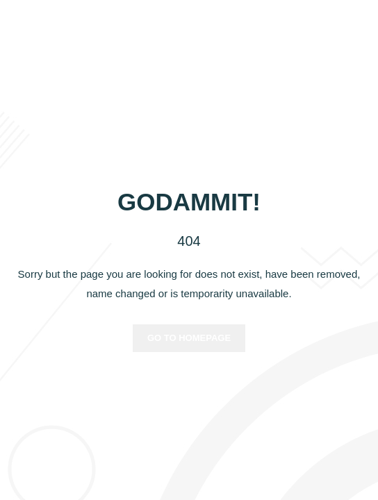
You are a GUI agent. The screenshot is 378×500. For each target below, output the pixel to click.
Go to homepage (189, 338)
